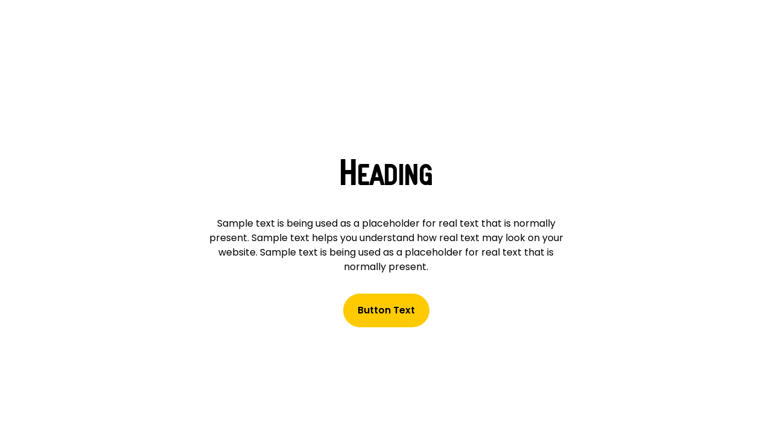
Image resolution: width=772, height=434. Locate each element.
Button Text (386, 310)
